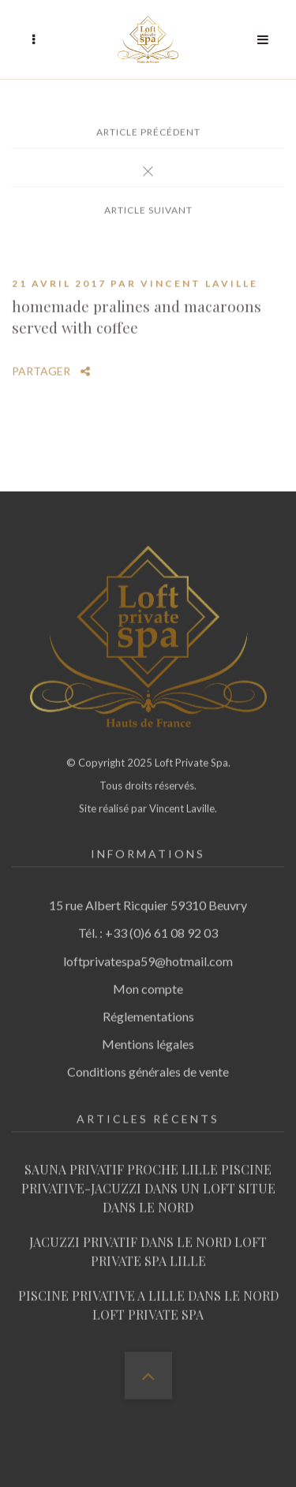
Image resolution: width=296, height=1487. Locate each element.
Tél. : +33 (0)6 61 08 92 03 (148, 927)
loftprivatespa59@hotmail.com (148, 954)
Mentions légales (148, 1038)
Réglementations (148, 1010)
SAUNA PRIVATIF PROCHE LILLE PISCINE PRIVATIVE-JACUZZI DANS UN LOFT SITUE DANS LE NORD (148, 1183)
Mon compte (148, 983)
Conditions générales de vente (148, 1066)
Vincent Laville (199, 278)
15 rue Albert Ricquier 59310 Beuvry (148, 899)
